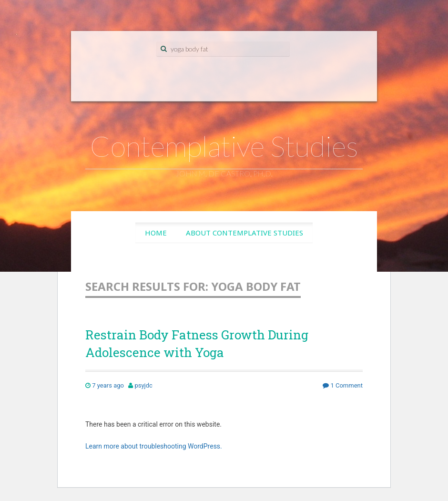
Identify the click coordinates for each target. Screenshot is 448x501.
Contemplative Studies (224, 146)
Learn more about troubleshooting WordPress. (153, 446)
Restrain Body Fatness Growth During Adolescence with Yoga (196, 343)
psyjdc (143, 385)
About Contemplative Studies (244, 232)
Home (156, 232)
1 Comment (343, 385)
